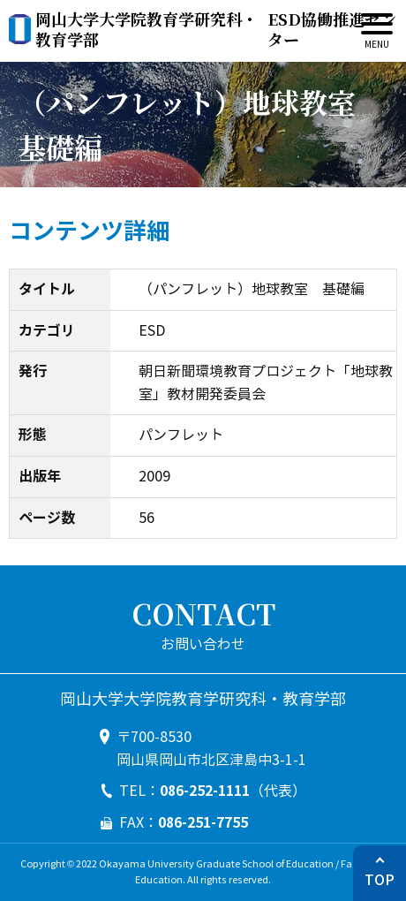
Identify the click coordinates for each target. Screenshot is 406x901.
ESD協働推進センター (215, 29)
